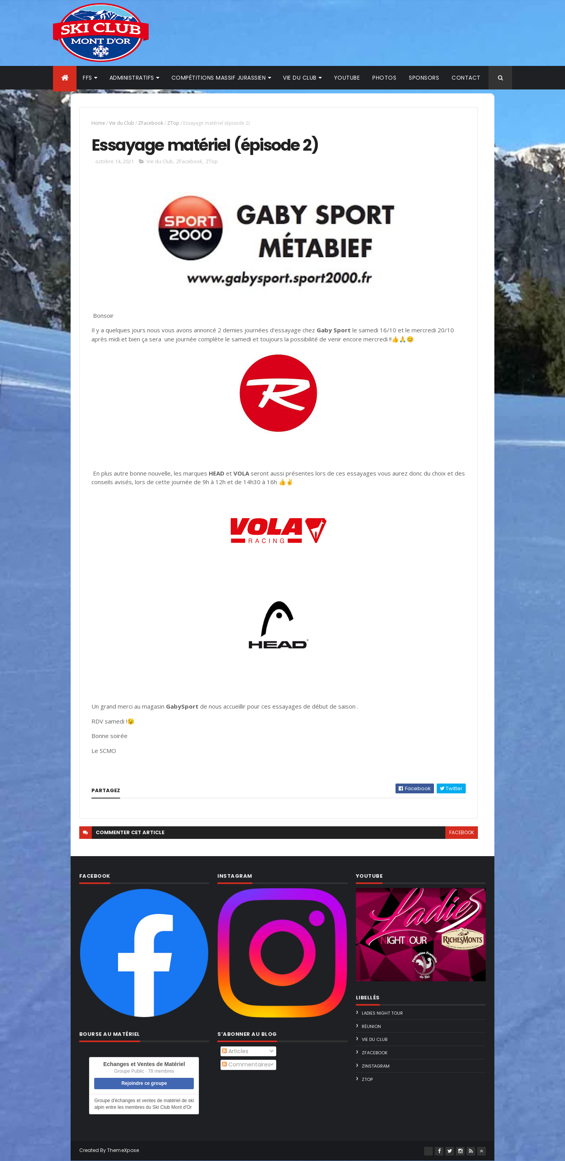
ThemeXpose (123, 1150)
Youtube (347, 78)
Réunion (371, 1026)
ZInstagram (376, 1066)
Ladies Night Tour (382, 1013)
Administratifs (131, 78)
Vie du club (300, 78)
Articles (235, 1051)
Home (98, 123)
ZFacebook (150, 123)
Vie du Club (121, 123)
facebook (461, 832)
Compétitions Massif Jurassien (218, 78)
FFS (87, 78)
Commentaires (246, 1064)
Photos (384, 78)
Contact (466, 78)
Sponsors (424, 78)
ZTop (173, 123)
